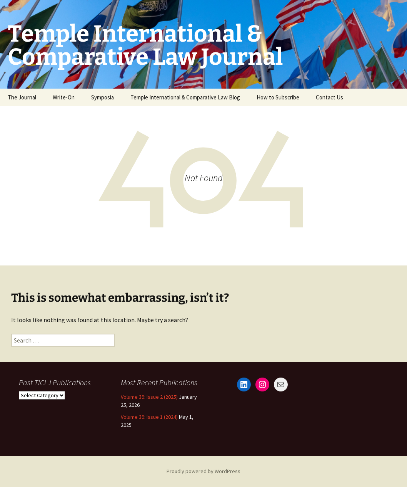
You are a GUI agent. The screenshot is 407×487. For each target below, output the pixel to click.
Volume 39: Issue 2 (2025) (149, 396)
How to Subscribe (278, 97)
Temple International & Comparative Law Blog (185, 97)
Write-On (64, 97)
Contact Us (329, 97)
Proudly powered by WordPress (203, 471)
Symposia (102, 97)
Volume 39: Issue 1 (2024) (149, 416)
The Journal (22, 97)
